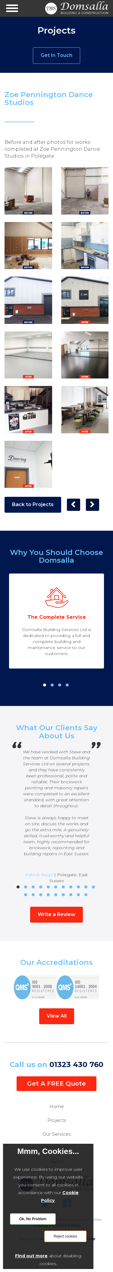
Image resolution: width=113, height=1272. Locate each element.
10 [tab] (85, 886)
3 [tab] (59, 684)
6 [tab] (55, 886)
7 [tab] (63, 886)
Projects (56, 1120)
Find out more (31, 1256)
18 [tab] (70, 894)
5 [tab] (48, 886)
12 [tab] (25, 894)
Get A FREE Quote (56, 1083)
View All (57, 1016)
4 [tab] (67, 684)
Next (106, 987)
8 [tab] (70, 886)
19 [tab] (78, 894)
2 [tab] (52, 684)
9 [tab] (78, 886)
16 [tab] (55, 894)
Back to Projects (33, 504)
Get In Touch (56, 55)
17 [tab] (63, 894)
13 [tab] (33, 894)
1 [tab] (44, 684)
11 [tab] (93, 886)
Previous (7, 987)
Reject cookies (65, 1236)
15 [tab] (48, 894)
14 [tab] (40, 894)
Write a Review (56, 914)
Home (56, 1106)
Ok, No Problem (32, 1219)
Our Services (56, 1134)
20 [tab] (85, 894)
